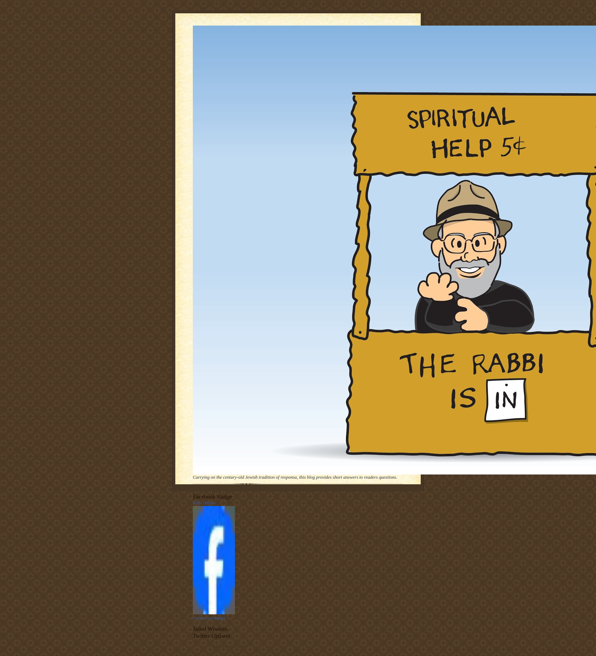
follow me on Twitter (228, 646)
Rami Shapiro (204, 503)
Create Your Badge (209, 618)
